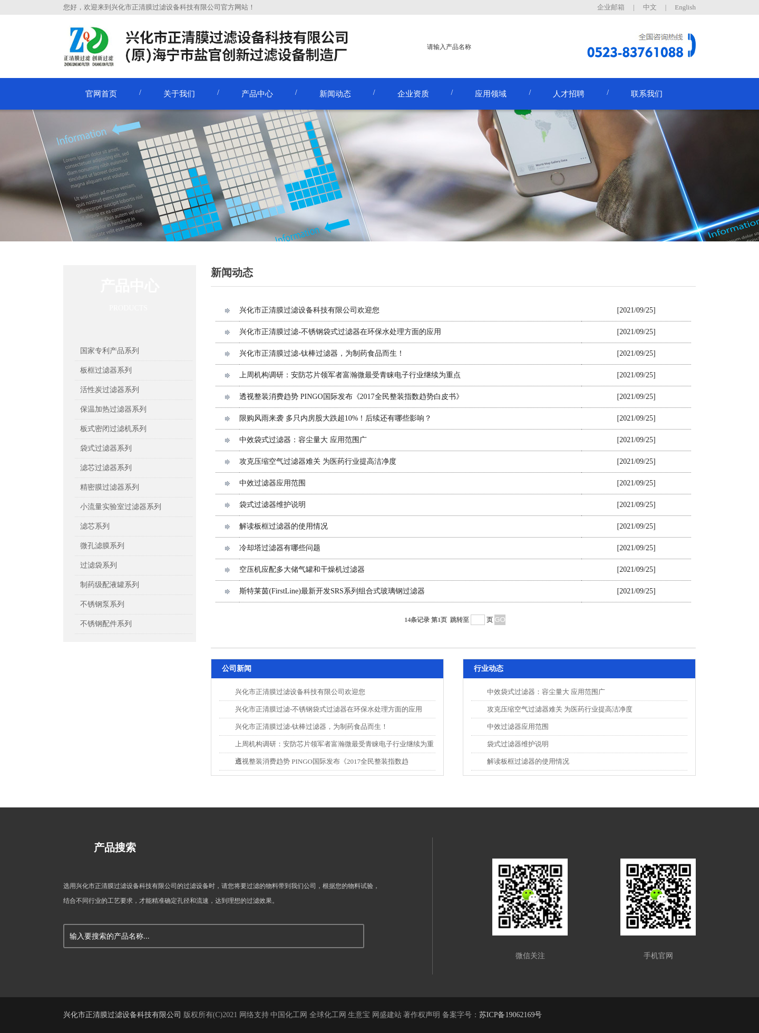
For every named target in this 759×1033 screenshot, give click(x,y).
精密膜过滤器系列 (109, 487)
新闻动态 (335, 94)
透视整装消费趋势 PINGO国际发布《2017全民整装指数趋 (321, 761)
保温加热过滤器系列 (113, 409)
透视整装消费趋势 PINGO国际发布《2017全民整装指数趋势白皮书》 (351, 397)
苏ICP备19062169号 (510, 1015)
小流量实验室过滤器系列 (120, 507)
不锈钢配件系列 (106, 624)
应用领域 (491, 94)
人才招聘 (569, 94)
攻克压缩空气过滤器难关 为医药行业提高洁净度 (317, 461)
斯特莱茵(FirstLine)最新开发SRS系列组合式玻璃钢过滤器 (332, 591)
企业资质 (413, 94)
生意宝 (359, 1015)
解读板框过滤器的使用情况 (283, 526)
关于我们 (179, 94)
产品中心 (257, 94)
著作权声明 (421, 1015)
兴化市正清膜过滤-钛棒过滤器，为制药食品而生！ (321, 353)
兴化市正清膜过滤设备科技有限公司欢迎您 (309, 310)
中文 (650, 7)
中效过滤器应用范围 (272, 483)
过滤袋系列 (98, 565)
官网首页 (101, 94)
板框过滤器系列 (106, 370)
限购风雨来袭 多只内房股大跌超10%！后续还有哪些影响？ (335, 418)
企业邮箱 (611, 7)
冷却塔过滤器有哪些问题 (279, 548)
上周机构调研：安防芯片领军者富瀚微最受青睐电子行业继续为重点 (350, 375)
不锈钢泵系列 (102, 604)
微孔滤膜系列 (102, 546)
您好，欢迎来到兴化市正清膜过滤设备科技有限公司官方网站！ (159, 7)
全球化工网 (327, 1015)
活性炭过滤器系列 (109, 390)
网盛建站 (387, 1015)
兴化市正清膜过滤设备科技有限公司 (122, 1015)
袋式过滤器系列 (106, 448)
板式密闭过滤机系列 (113, 429)
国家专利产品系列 (109, 351)
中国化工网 (288, 1015)
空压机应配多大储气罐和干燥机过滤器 (302, 569)
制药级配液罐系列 (109, 585)
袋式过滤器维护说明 (272, 505)
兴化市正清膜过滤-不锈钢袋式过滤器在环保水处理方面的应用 (340, 332)
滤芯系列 (95, 526)
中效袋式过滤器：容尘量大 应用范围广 (303, 440)
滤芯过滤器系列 (106, 468)
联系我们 (647, 94)
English (685, 7)
